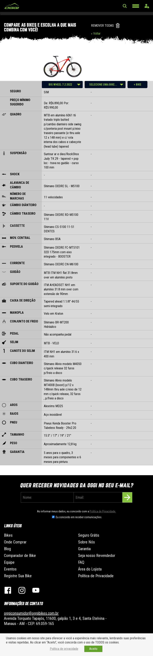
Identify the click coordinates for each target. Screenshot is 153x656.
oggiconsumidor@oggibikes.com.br (31, 613)
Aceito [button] (93, 649)
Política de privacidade (64, 649)
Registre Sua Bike (18, 575)
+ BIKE (137, 84)
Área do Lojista (90, 569)
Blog (7, 548)
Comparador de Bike (20, 555)
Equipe (9, 562)
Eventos (10, 569)
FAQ (81, 562)
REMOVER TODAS (102, 25)
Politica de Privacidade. (103, 511)
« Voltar (96, 33)
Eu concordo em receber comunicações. (79, 517)
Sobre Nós (86, 542)
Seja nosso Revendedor (96, 555)
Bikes (8, 535)
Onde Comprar (15, 542)
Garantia (84, 548)
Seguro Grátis (88, 535)
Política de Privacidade (96, 575)
